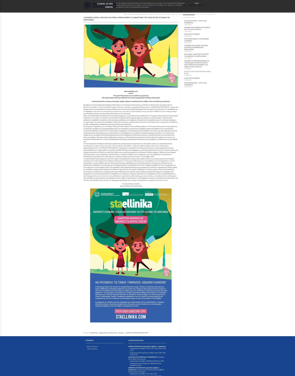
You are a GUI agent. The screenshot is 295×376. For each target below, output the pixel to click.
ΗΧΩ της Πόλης (92, 349)
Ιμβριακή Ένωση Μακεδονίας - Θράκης (111, 333)
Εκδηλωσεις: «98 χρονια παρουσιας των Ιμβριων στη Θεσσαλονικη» (196, 55)
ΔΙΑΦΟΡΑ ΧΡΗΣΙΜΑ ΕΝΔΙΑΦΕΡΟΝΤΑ (137, 14)
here (150, 7)
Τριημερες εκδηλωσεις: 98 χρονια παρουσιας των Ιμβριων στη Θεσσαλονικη (196, 47)
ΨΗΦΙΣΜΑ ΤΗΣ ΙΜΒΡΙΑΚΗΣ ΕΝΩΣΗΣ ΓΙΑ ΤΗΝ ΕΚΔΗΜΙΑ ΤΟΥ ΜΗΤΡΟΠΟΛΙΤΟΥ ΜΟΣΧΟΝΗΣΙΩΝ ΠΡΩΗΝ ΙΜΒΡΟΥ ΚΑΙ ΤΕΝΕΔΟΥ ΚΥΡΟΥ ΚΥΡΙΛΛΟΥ (196, 64)
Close (197, 3)
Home (125, 14)
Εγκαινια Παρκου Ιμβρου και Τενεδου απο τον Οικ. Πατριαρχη (197, 28)
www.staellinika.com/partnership (131, 186)
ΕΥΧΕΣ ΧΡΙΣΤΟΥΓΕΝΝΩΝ (192, 34)
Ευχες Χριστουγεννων (192, 78)
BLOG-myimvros (92, 346)
